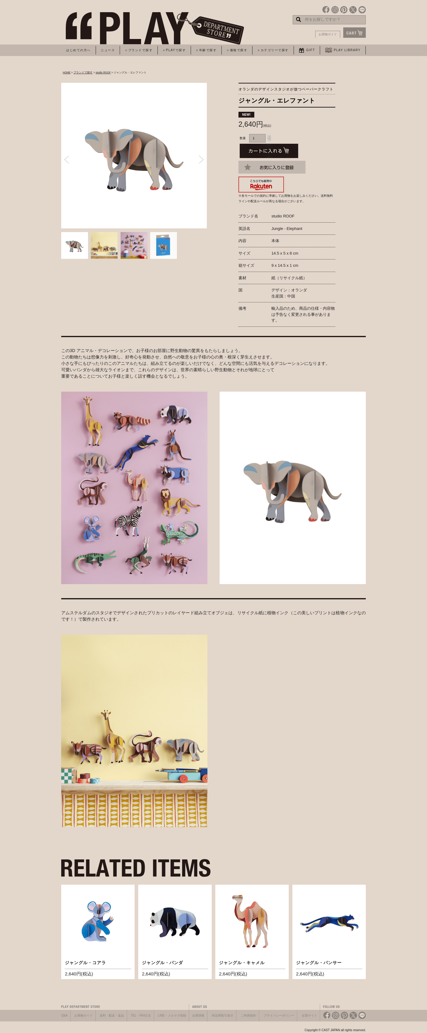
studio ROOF (103, 72)
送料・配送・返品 (112, 1015)
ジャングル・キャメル (242, 962)
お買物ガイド (328, 34)
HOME (67, 72)
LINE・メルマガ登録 (172, 1015)
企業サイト (309, 1015)
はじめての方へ (78, 50)
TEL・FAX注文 (141, 1015)
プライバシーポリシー (279, 1015)
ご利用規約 (248, 1015)
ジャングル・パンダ (162, 962)
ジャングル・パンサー (319, 962)
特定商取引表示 (222, 1015)
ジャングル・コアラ (85, 962)
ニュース (108, 50)
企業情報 (198, 1015)
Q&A (64, 1015)
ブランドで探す (83, 72)
